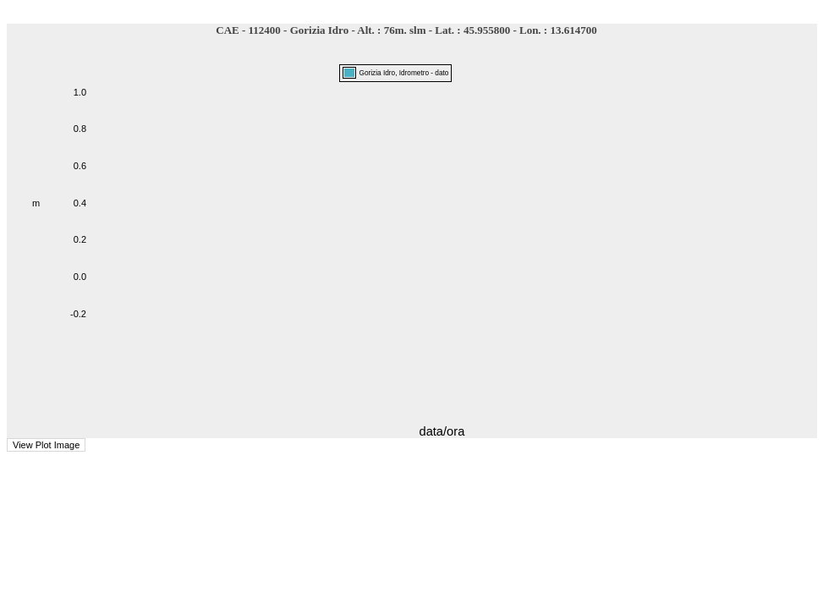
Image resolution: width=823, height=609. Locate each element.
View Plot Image (46, 445)
